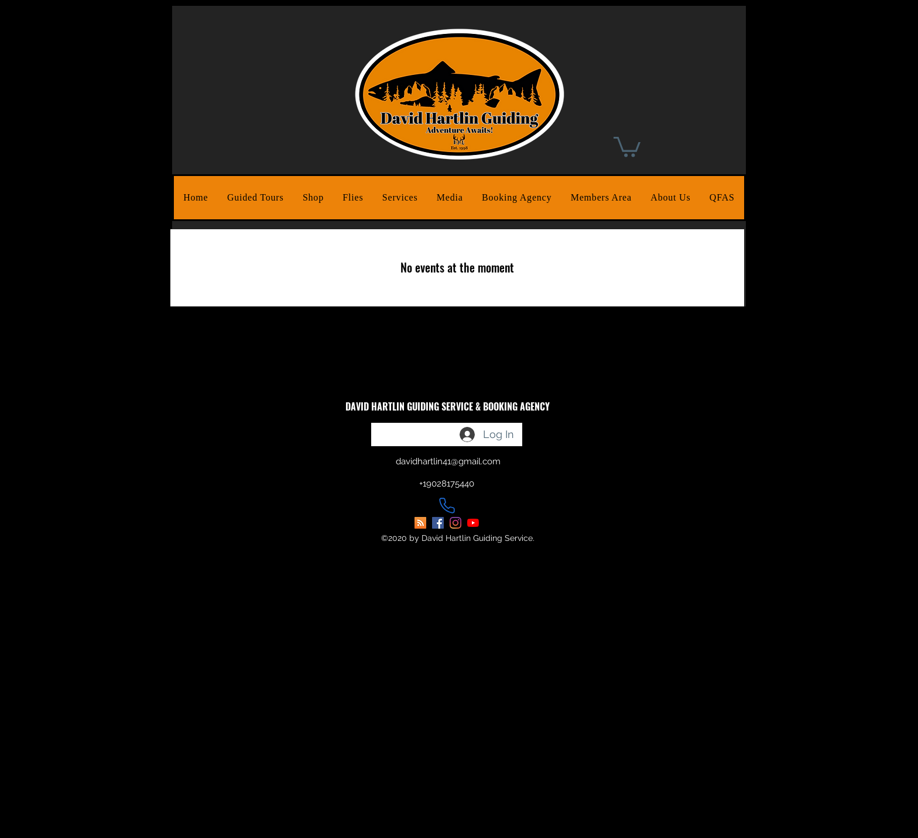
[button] (255, 197)
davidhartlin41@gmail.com (448, 461)
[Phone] (446, 505)
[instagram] (455, 523)
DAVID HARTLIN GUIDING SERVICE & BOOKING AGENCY (447, 406)
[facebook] (438, 523)
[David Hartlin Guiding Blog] (420, 523)
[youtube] (473, 523)
